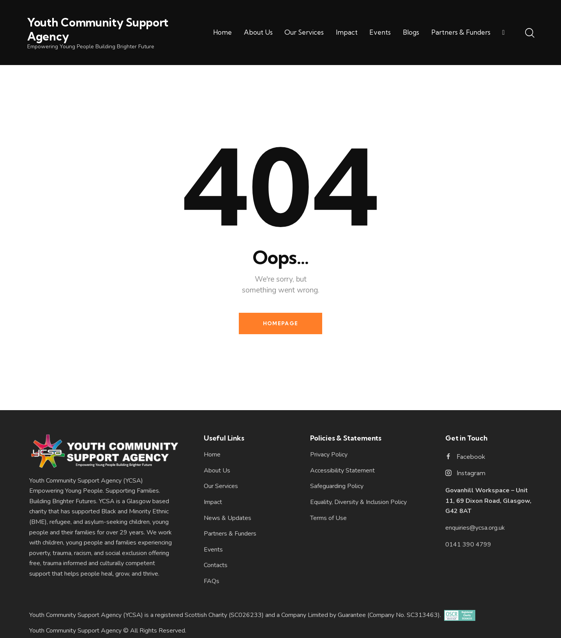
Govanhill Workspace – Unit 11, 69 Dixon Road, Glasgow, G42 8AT (488, 500)
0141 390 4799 (468, 544)
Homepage (280, 323)
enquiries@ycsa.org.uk (475, 527)
